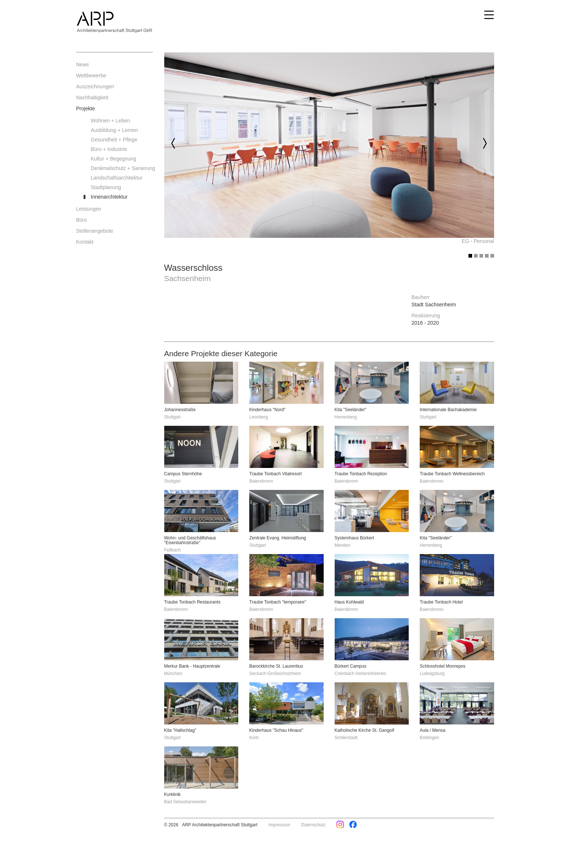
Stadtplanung (106, 187)
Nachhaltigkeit (92, 97)
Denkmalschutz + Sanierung (122, 168)
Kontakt (84, 242)
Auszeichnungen (95, 86)
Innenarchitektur (109, 197)
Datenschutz (313, 824)
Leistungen (89, 209)
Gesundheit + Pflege (114, 140)
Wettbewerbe (91, 75)
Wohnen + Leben (110, 120)
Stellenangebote (94, 231)
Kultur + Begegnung (113, 159)
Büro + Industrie (109, 149)
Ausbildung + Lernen (114, 130)
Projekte (85, 108)
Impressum (279, 824)
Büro (81, 220)
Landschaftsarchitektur (117, 178)
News (82, 64)
